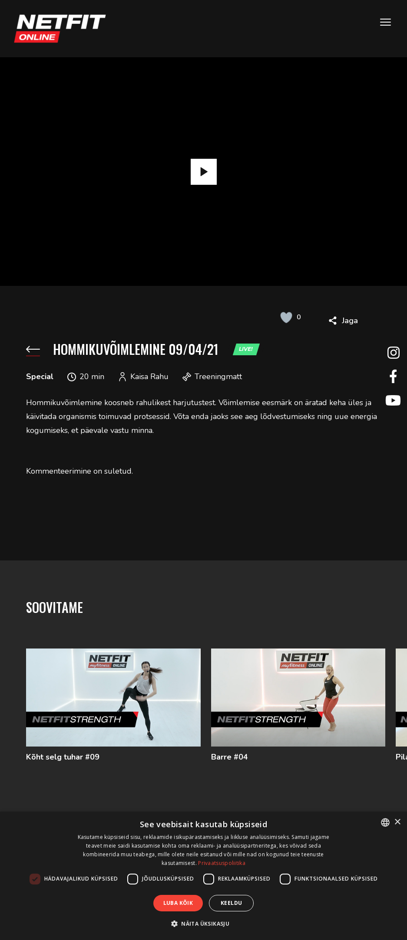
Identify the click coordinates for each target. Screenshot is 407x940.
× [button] (397, 822)
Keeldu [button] (231, 903)
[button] (203, 924)
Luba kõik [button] (178, 903)
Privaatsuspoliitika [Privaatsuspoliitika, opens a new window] (221, 863)
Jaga (350, 320)
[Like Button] (286, 317)
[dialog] (203, 876)
